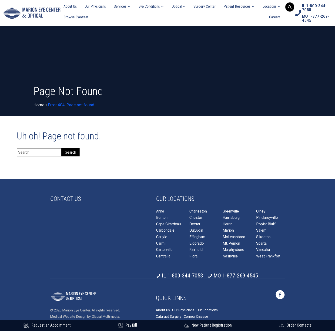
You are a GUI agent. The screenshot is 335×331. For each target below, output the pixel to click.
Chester (195, 218)
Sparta (261, 243)
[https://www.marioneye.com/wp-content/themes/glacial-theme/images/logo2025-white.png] (73, 296)
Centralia (163, 256)
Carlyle (161, 237)
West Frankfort (268, 256)
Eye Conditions (149, 6)
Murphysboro (233, 250)
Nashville (230, 256)
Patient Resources (237, 6)
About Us (70, 6)
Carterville (164, 250)
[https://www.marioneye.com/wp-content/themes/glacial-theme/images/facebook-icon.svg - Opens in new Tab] (280, 294)
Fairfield (196, 250)
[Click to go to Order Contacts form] (295, 325)
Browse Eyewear (76, 17)
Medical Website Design (68, 316)
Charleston (198, 211)
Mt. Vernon (231, 243)
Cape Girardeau (168, 224)
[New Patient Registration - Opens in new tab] (207, 325)
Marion (228, 230)
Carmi (160, 243)
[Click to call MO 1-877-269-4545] (317, 18)
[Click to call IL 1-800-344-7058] (317, 8)
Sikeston (263, 237)
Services (120, 6)
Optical (177, 6)
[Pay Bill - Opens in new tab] (127, 325)
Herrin (227, 224)
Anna (160, 211)
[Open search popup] (289, 7)
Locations (269, 6)
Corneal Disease (196, 317)
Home (39, 105)
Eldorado (196, 243)
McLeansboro (234, 237)
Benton (162, 218)
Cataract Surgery (168, 317)
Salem (261, 230)
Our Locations (207, 310)
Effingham (197, 237)
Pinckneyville (267, 218)
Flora (193, 256)
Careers (275, 17)
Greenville (231, 211)
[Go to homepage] (31, 13)
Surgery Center (205, 6)
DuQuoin (196, 230)
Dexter (194, 224)
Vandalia (263, 250)
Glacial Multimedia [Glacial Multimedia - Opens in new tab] (105, 316)
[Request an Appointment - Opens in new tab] (47, 325)
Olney (260, 211)
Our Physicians (95, 6)
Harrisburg (231, 218)
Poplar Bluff (266, 224)
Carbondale (165, 230)
